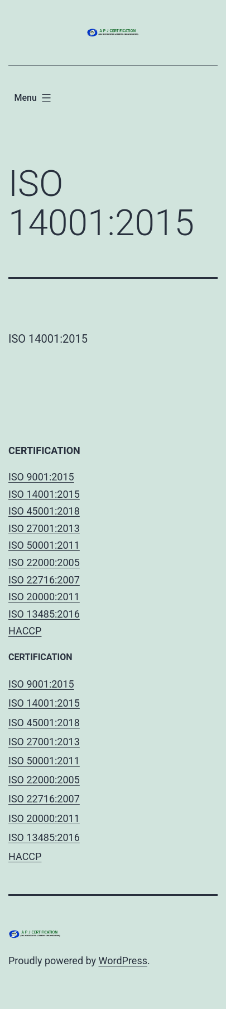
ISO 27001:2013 (44, 528)
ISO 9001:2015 (41, 477)
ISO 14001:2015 (44, 494)
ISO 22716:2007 (44, 580)
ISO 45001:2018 (44, 511)
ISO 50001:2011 (44, 545)
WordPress (123, 960)
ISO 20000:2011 (44, 596)
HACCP (24, 631)
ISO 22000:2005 (44, 562)
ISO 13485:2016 (44, 614)
